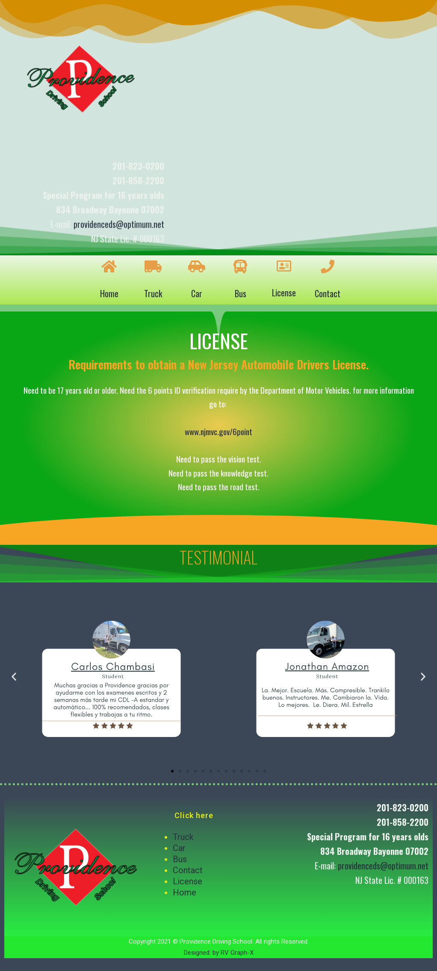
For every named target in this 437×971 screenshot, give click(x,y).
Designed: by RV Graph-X (219, 952)
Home (109, 293)
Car (196, 293)
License (284, 292)
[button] (172, 771)
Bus (240, 293)
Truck (153, 293)
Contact (327, 293)
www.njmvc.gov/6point (218, 431)
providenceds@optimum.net (119, 235)
